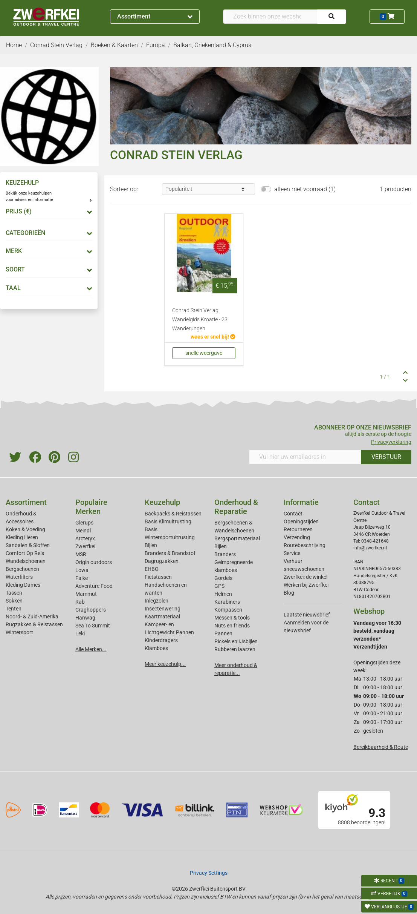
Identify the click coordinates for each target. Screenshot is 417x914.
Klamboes (156, 648)
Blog (289, 593)
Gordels (223, 578)
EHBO (152, 569)
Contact (293, 514)
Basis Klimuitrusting (168, 521)
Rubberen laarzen (234, 649)
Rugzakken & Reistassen (34, 624)
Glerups (84, 523)
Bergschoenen (22, 569)
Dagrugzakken (162, 561)
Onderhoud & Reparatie (236, 507)
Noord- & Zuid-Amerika (32, 616)
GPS (219, 586)
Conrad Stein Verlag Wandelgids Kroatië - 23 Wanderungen (200, 319)
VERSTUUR (386, 456)
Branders (225, 554)
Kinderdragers (161, 640)
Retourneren (298, 529)
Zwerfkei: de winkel (305, 577)
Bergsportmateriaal (237, 538)
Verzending (297, 537)
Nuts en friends (232, 626)
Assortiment (155, 16)
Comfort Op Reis (25, 553)
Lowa (82, 570)
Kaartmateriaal (162, 616)
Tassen (14, 593)
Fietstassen (158, 577)
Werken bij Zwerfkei (306, 585)
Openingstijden (301, 521)
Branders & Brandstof (170, 553)
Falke (81, 578)
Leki (80, 633)
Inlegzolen (156, 601)
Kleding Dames (23, 585)
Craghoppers (90, 610)
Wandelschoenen (26, 561)
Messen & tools (232, 618)
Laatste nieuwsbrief (307, 615)
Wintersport (19, 632)
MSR (80, 554)
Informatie (301, 502)
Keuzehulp (162, 502)
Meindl (83, 531)
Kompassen (228, 610)
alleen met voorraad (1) (305, 189)
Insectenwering (162, 609)
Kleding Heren (22, 537)
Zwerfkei (85, 546)
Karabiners (227, 602)
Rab (80, 602)
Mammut (86, 594)
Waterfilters (19, 577)
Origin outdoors (93, 562)
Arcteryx (85, 538)
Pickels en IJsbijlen (236, 641)
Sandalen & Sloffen (28, 545)
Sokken (14, 601)
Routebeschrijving (304, 545)
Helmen (223, 594)
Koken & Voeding (25, 529)
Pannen (223, 633)
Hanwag (85, 618)
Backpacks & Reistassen (173, 514)
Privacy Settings (209, 873)
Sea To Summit (92, 626)
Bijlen (151, 545)
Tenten (13, 609)
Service (292, 553)
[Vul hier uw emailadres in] (305, 457)
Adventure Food (94, 586)
